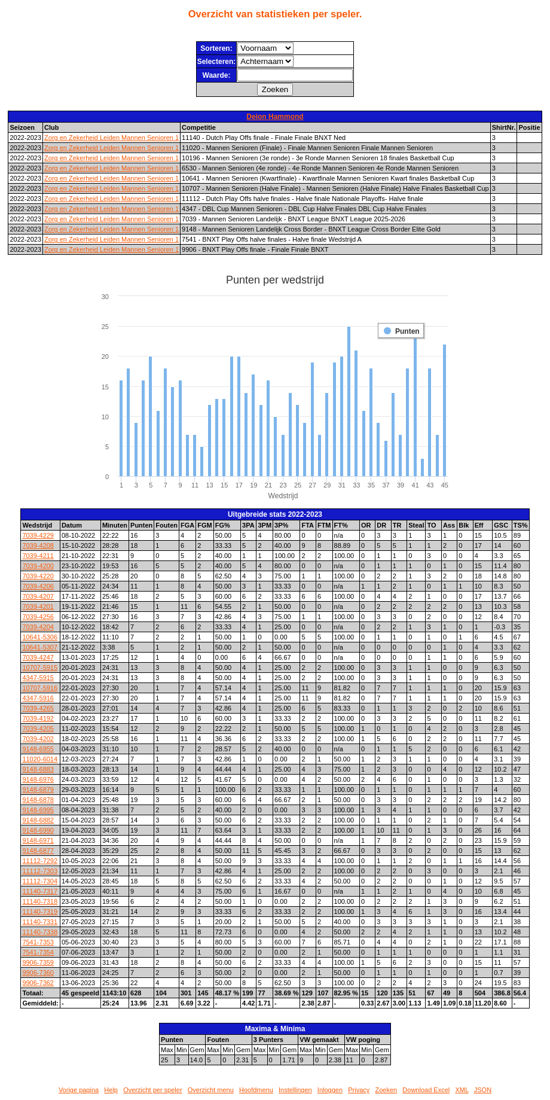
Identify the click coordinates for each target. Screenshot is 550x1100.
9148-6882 (38, 820)
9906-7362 (38, 982)
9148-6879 (38, 789)
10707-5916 (39, 687)
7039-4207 (38, 596)
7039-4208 (38, 545)
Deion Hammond (274, 116)
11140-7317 (39, 891)
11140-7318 (39, 901)
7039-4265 (38, 708)
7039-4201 (38, 606)
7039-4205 (38, 728)
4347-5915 (38, 677)
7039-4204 (38, 626)
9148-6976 (38, 779)
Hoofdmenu (256, 1089)
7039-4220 (38, 576)
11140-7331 (39, 921)
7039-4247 (38, 657)
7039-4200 (38, 565)
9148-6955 (38, 748)
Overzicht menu (211, 1089)
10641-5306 (39, 637)
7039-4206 (38, 586)
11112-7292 (39, 860)
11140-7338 (39, 932)
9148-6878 (38, 799)
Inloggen (330, 1089)
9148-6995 (38, 809)
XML (461, 1089)
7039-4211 (38, 555)
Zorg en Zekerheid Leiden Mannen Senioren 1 (111, 137)
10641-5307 (39, 647)
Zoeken (386, 1089)
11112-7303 (39, 870)
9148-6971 (38, 840)
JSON (482, 1089)
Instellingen (295, 1089)
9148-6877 (38, 850)
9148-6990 (38, 830)
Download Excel (426, 1089)
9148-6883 (38, 769)
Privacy (358, 1089)
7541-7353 (38, 942)
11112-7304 (39, 881)
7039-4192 (38, 718)
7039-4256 (38, 616)
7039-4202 (38, 738)
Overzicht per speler (152, 1089)
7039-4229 (38, 535)
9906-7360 (38, 972)
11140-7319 (39, 911)
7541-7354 (38, 952)
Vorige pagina (79, 1089)
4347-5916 (38, 698)
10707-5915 (39, 667)
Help (111, 1089)
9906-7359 (38, 962)
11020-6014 (39, 759)
